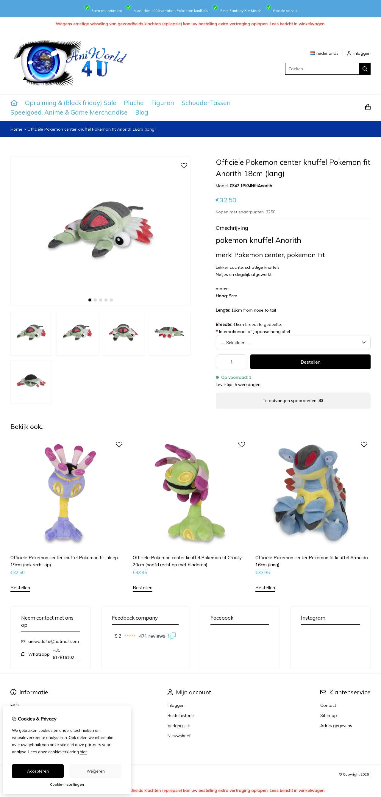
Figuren (162, 103)
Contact (328, 705)
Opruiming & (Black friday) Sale (70, 103)
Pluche (134, 103)
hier (83, 751)
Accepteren (38, 771)
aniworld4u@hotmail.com (53, 641)
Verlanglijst (178, 725)
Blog (141, 112)
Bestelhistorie (181, 715)
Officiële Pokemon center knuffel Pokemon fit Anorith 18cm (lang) (91, 129)
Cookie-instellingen (67, 784)
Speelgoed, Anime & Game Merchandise (69, 112)
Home (16, 129)
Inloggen (176, 705)
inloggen (359, 53)
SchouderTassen (206, 103)
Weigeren (96, 771)
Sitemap (328, 715)
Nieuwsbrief (179, 735)
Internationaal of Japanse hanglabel (253, 331)
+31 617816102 (63, 654)
